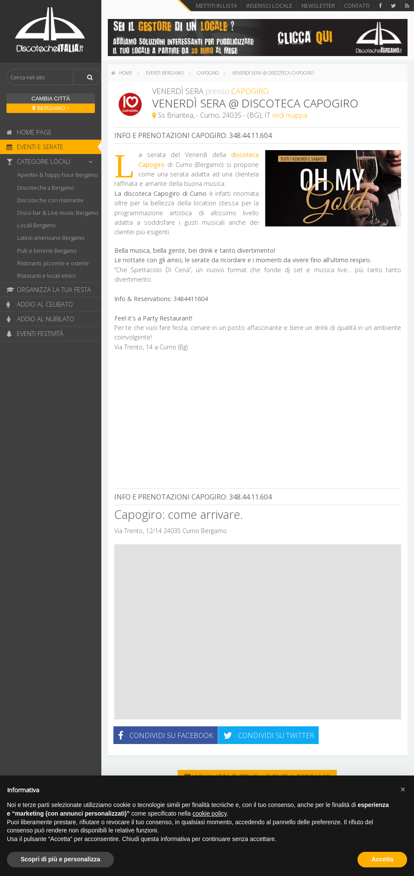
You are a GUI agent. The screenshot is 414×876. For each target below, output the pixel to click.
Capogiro (208, 72)
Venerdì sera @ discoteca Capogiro (273, 72)
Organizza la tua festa (48, 290)
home (121, 72)
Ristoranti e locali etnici (46, 275)
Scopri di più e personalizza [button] (60, 859)
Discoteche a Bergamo (45, 188)
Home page (29, 132)
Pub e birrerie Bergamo (47, 250)
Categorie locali (51, 161)
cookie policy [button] (209, 813)
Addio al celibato (39, 304)
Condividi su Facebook (165, 735)
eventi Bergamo (165, 72)
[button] (403, 789)
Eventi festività (34, 334)
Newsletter (318, 5)
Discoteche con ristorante (50, 200)
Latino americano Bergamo (51, 238)
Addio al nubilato (40, 319)
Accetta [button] (382, 859)
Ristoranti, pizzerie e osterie (53, 263)
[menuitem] (121, 73)
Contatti (357, 5)
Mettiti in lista (216, 5)
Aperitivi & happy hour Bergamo (57, 175)
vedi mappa (289, 115)
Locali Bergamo (36, 225)
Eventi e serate (34, 147)
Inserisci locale (269, 5)
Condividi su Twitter (268, 735)
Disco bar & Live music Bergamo (57, 213)
